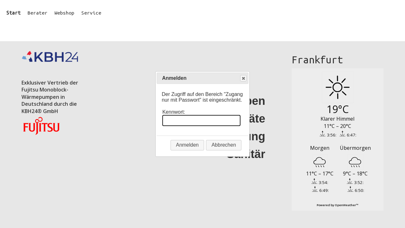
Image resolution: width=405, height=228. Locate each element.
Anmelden (187, 145)
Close (243, 78)
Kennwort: (173, 112)
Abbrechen (223, 145)
